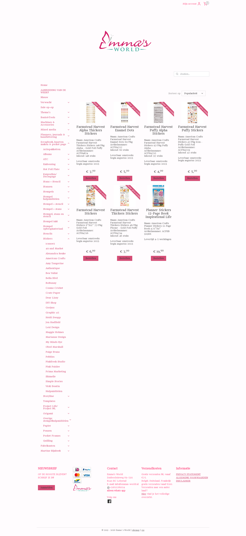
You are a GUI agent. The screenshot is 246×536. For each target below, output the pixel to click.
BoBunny (51, 283)
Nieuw (44, 97)
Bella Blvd (52, 278)
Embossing (56, 164)
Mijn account (192, 4)
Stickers (56, 238)
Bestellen (91, 178)
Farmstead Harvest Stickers (90, 211)
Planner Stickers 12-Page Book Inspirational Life (158, 213)
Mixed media (55, 129)
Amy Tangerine (55, 263)
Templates (49, 401)
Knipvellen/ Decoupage (56, 175)
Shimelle (51, 376)
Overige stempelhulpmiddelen (57, 419)
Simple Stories (54, 381)
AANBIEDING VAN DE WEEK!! (53, 91)
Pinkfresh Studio (55, 361)
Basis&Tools (55, 117)
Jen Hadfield (53, 322)
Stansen (56, 186)
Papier (56, 425)
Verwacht (55, 102)
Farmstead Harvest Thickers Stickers (124, 211)
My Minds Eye (54, 342)
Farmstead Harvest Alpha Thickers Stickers (90, 130)
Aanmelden (46, 487)
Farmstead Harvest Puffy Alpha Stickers (158, 130)
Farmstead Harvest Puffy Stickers (192, 128)
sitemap (135, 530)
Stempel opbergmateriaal (56, 227)
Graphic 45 (52, 312)
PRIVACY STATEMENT (188, 474)
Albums (56, 154)
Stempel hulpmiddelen (56, 197)
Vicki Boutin (53, 386)
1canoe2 (50, 243)
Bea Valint (52, 273)
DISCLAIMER (183, 481)
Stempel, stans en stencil (56, 215)
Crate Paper (53, 292)
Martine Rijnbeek (55, 450)
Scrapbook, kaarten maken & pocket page (55, 143)
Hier (144, 494)
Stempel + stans (56, 209)
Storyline (56, 396)
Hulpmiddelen (54, 391)
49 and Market (54, 248)
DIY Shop (51, 302)
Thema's (55, 112)
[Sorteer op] (193, 93)
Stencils (56, 233)
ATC (56, 159)
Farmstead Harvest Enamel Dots (124, 128)
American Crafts (55, 258)
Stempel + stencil (56, 204)
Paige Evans (53, 351)
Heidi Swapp (53, 317)
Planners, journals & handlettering (55, 135)
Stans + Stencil (56, 181)
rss (143, 530)
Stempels (56, 191)
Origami (56, 413)
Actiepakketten (51, 149)
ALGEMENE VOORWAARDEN (192, 477)
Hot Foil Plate (56, 169)
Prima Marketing (56, 371)
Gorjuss (50, 307)
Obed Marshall (54, 346)
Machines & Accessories (55, 123)
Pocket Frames (56, 435)
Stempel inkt (56, 221)
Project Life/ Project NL (56, 407)
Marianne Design (56, 337)
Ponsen (56, 430)
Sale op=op (47, 107)
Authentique (53, 268)
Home (44, 85)
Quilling (56, 440)
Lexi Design (52, 327)
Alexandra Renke (56, 253)
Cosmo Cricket (54, 288)
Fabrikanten (55, 445)
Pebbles (50, 356)
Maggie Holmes (55, 332)
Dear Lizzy (52, 297)
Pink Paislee (53, 366)
